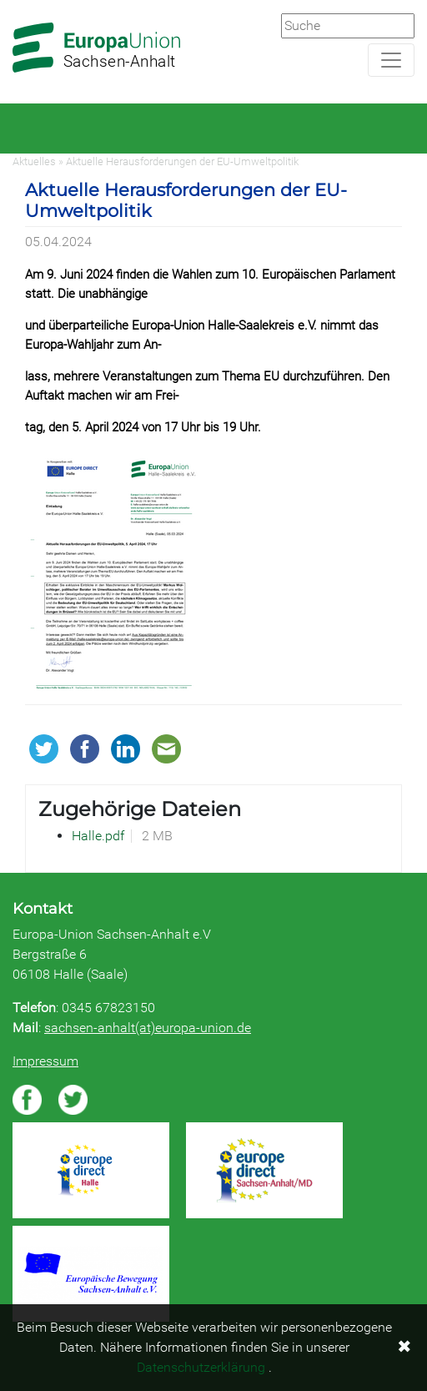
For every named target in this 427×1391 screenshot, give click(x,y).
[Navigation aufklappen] (391, 60)
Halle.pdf (98, 836)
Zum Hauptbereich (13, 1)
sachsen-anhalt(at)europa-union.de (147, 1028)
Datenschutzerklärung (201, 1367)
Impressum (45, 1061)
